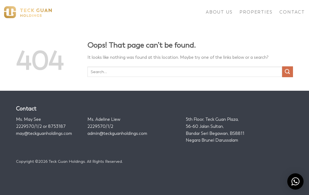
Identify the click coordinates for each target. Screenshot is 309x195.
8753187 (57, 126)
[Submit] (287, 71)
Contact (292, 12)
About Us (219, 12)
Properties (255, 12)
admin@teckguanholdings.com (117, 133)
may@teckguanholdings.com (44, 133)
